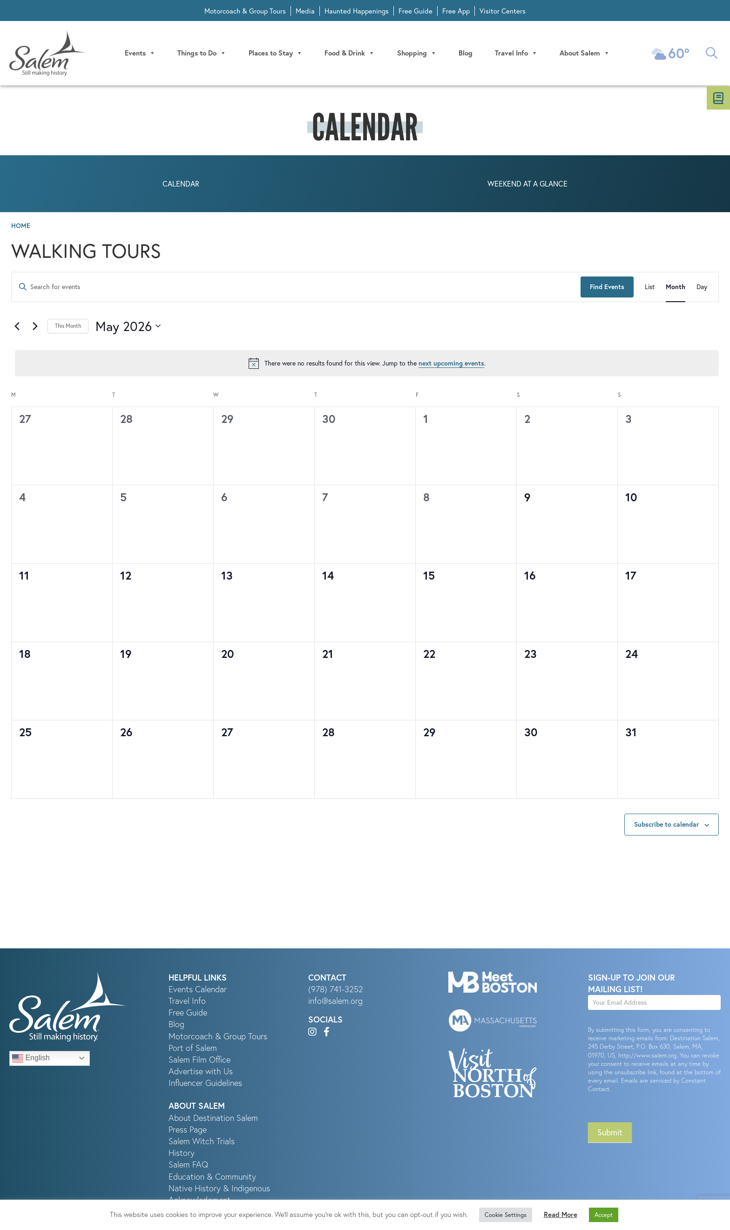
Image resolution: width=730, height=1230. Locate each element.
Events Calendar (198, 990)
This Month (68, 326)
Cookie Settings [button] (506, 1214)
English (31, 1059)
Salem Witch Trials (202, 1142)
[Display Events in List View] (650, 288)
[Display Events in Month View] (675, 288)
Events (141, 53)
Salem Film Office (199, 1060)
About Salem (585, 53)
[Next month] (35, 327)
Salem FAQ (188, 1166)
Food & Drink (350, 53)
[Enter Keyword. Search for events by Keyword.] (296, 288)
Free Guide (416, 11)
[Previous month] (16, 327)
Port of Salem (193, 1048)
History (182, 1153)
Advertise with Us (201, 1072)
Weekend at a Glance (527, 184)
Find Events (607, 287)
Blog (466, 53)
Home (20, 227)
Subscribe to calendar (666, 825)
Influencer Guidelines (205, 1084)
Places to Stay (277, 53)
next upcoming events (451, 364)
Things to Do (203, 53)
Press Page (188, 1130)
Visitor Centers (503, 11)
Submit (609, 1133)
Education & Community (212, 1177)
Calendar (180, 184)
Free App (456, 11)
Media (305, 11)
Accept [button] (604, 1214)
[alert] (367, 365)
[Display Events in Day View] (701, 288)
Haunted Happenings (356, 11)
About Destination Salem (213, 1118)
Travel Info (516, 53)
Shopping (417, 53)
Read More (560, 1214)
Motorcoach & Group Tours (245, 11)
